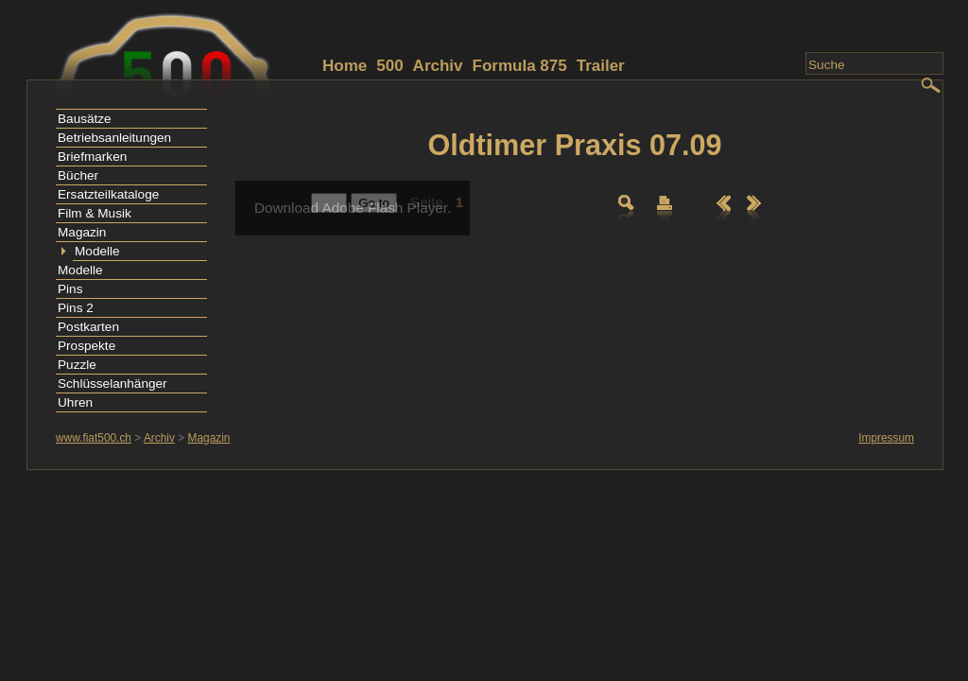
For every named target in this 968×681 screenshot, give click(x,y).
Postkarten (88, 327)
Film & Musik (94, 213)
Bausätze (85, 119)
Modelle (97, 251)
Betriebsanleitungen (114, 138)
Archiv (438, 66)
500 (389, 66)
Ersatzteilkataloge (108, 194)
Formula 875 (520, 66)
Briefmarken (92, 156)
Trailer (601, 66)
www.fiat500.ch (93, 438)
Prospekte (86, 346)
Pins (70, 289)
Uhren (75, 402)
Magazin (82, 232)
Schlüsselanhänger (112, 383)
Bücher (78, 175)
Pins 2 (76, 308)
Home (344, 66)
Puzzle (77, 365)
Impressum (886, 438)
